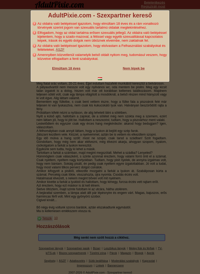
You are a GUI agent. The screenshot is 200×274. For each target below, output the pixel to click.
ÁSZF (60, 50)
